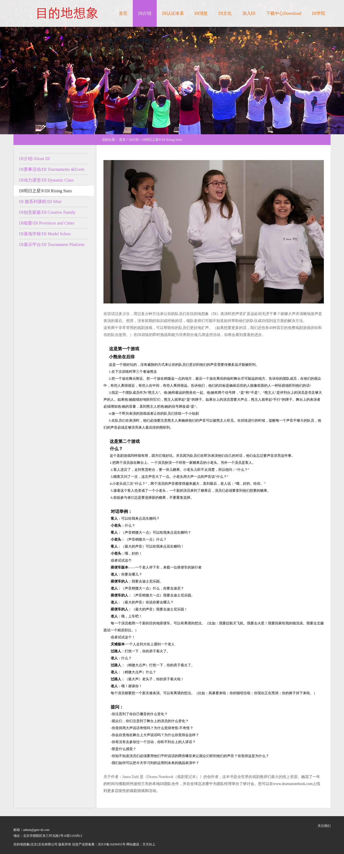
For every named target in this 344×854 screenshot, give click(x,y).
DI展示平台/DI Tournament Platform (51, 244)
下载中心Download (283, 13)
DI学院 (318, 13)
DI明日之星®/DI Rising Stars (45, 191)
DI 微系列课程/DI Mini (40, 201)
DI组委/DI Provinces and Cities (46, 223)
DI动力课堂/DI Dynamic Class (46, 180)
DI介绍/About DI (34, 158)
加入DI (249, 13)
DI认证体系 (173, 13)
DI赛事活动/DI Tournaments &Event (51, 169)
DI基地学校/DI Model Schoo (45, 233)
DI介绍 (144, 13)
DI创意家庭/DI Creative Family (47, 212)
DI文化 (225, 13)
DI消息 (201, 13)
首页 (123, 13)
